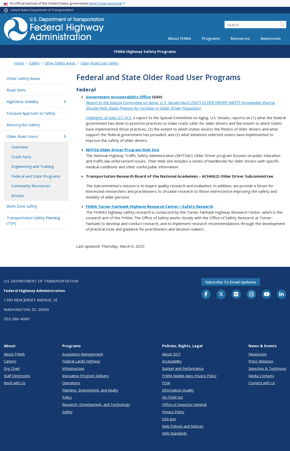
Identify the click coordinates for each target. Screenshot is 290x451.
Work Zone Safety (22, 206)
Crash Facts (21, 156)
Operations (71, 382)
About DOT (171, 354)
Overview (19, 146)
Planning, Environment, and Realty (90, 390)
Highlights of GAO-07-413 (108, 117)
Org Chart (12, 368)
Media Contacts (261, 375)
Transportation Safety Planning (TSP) (33, 220)
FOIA (166, 382)
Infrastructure (73, 368)
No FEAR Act (172, 397)
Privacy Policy (173, 411)
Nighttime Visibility (36, 101)
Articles (17, 195)
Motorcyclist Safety (23, 124)
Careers (10, 361)
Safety (34, 63)
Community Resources (30, 185)
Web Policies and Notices (182, 426)
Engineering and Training (32, 166)
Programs (211, 38)
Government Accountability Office (118, 96)
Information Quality (178, 390)
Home (19, 63)
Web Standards (174, 433)
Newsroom (271, 38)
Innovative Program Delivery (85, 375)
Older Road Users (36, 136)
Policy (67, 397)
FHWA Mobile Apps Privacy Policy (189, 375)
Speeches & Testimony (267, 368)
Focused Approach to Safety (31, 113)
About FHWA (179, 38)
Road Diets (16, 89)
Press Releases (260, 361)
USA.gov (169, 418)
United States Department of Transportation (42, 10)
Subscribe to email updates (230, 281)
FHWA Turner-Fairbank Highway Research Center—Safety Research (149, 206)
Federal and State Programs (35, 176)
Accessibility (172, 361)
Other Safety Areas (60, 63)
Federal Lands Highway (81, 361)
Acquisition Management (82, 354)
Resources (240, 38)
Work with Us (14, 382)
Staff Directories (17, 375)
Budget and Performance (183, 368)
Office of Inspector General (184, 404)
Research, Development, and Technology (96, 404)
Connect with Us (261, 382)
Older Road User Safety (100, 63)
